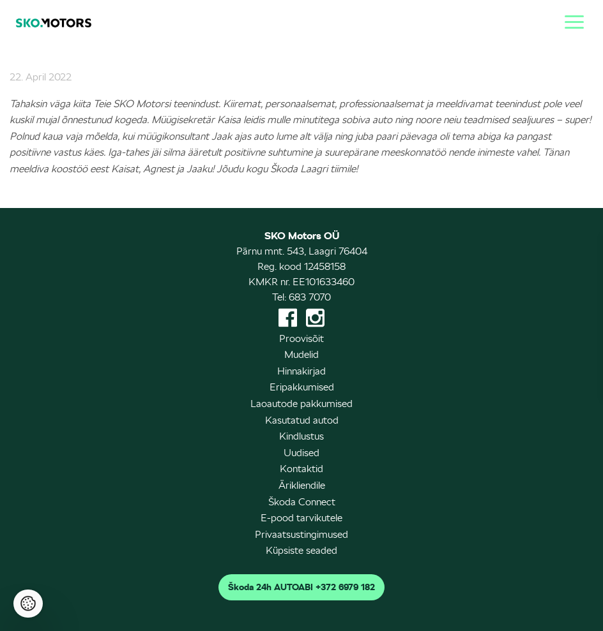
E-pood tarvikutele (301, 518)
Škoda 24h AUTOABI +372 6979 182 (301, 587)
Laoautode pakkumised (301, 403)
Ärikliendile (302, 485)
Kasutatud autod (302, 420)
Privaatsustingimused (301, 534)
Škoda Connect (301, 502)
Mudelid (301, 354)
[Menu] (571, 20)
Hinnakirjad (301, 371)
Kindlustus (301, 436)
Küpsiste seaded (301, 550)
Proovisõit (301, 338)
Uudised (301, 453)
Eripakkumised (302, 387)
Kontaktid (301, 469)
